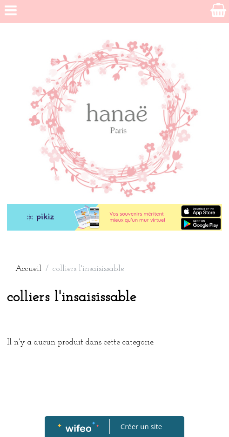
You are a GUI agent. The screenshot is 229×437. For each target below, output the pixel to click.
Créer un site (141, 426)
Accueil (28, 269)
